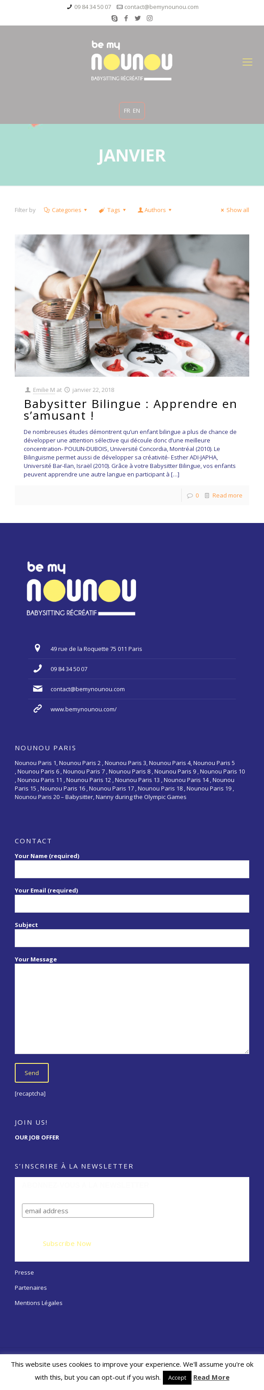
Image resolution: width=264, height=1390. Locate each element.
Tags (113, 210)
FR (127, 110)
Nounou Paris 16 (62, 788)
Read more (228, 495)
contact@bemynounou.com (161, 7)
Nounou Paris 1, (37, 763)
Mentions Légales (39, 1303)
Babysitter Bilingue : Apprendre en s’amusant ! (131, 409)
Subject (132, 934)
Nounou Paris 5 (214, 763)
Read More (211, 1377)
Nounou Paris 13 (137, 780)
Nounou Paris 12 (88, 780)
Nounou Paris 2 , (82, 763)
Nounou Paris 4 (170, 763)
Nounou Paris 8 (129, 771)
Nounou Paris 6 (38, 771)
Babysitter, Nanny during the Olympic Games (126, 797)
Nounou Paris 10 (222, 771)
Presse (24, 1272)
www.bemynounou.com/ (84, 709)
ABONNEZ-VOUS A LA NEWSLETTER (85, 1185)
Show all (233, 210)
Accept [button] (177, 1377)
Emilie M (44, 390)
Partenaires (31, 1288)
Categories (66, 210)
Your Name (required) (132, 865)
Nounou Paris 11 (39, 780)
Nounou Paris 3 (125, 763)
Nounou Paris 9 (175, 771)
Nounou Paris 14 (186, 780)
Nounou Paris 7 (83, 771)
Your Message (132, 1004)
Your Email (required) (132, 899)
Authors (155, 210)
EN (136, 110)
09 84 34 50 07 (92, 7)
